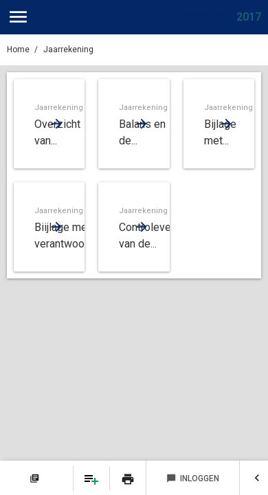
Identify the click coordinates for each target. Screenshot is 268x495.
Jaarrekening (68, 49)
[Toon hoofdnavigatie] (18, 17)
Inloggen (192, 478)
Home (18, 49)
